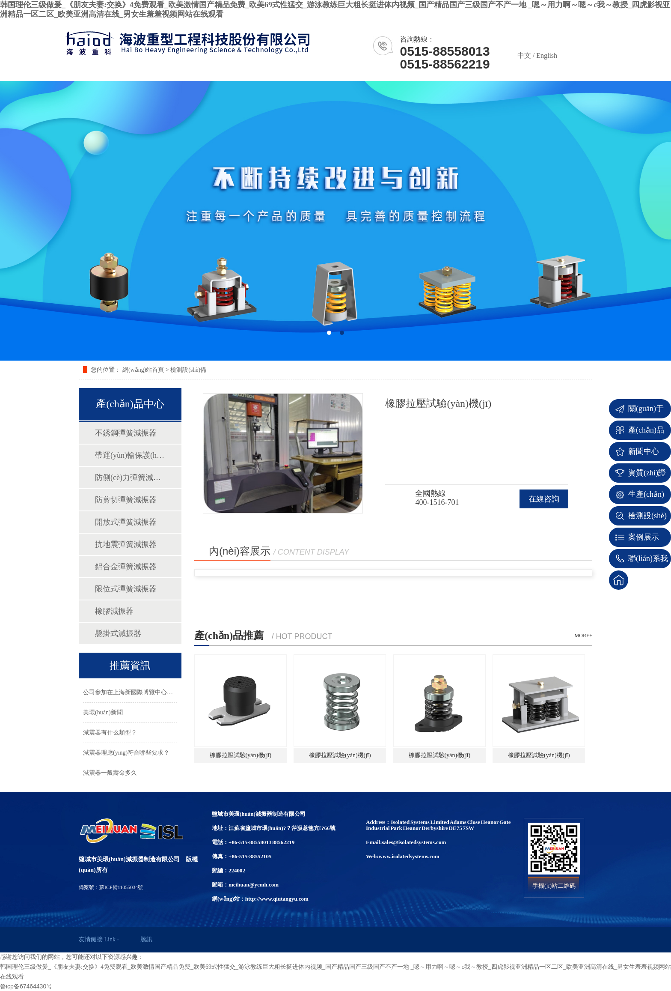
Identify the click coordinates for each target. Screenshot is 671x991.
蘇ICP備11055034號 (121, 887)
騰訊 (146, 939)
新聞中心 (643, 451)
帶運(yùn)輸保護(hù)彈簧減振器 (129, 455)
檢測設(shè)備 (188, 370)
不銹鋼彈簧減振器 (126, 433)
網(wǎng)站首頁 (143, 370)
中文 (524, 55)
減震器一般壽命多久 (110, 773)
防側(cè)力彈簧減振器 (129, 477)
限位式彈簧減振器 (126, 589)
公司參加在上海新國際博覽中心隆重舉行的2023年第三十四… (164, 692)
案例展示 (643, 537)
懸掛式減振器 (118, 633)
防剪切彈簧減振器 (126, 500)
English (546, 55)
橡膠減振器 (114, 611)
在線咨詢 (543, 499)
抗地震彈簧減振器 (126, 544)
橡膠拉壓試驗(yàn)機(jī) (241, 755)
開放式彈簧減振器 (126, 522)
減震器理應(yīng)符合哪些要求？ (126, 752)
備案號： (89, 887)
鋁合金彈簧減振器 (126, 566)
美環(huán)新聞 (103, 712)
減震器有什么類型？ (110, 732)
